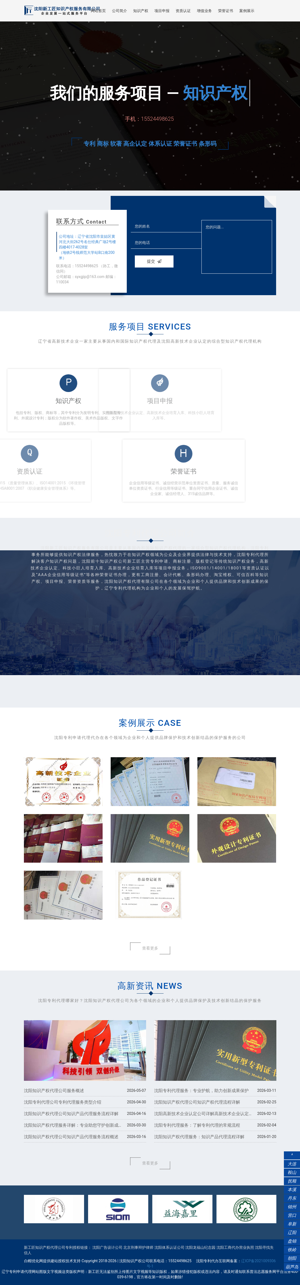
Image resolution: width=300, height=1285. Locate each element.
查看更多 (150, 948)
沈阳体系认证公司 (169, 1247)
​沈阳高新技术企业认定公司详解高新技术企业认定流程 (201, 1115)
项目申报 (161, 11)
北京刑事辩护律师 (138, 1247)
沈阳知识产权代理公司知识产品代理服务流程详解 (71, 1113)
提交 (154, 261)
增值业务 (204, 11)
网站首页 (98, 11)
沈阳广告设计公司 (107, 1247)
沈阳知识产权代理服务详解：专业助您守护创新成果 (71, 1127)
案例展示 (246, 11)
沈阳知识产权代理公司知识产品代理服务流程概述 (71, 1136)
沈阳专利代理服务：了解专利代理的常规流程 (197, 1125)
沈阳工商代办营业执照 (235, 1247)
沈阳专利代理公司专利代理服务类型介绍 (62, 1102)
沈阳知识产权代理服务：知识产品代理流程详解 (199, 1136)
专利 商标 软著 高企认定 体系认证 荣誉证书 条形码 (150, 143)
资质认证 (183, 11)
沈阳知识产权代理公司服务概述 (54, 1090)
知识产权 (140, 11)
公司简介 (119, 11)
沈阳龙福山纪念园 (200, 1247)
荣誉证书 (225, 11)
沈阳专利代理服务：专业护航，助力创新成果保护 (201, 1090)
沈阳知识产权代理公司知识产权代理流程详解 (197, 1102)
